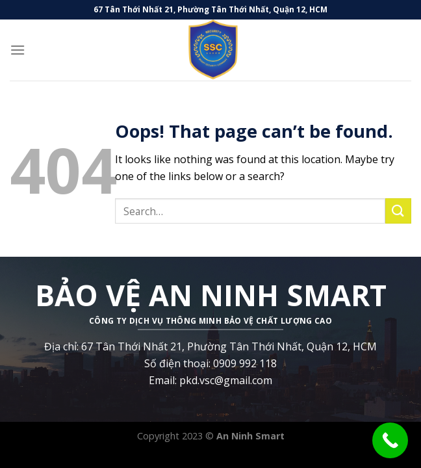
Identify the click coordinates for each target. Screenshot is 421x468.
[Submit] (398, 211)
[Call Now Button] (390, 440)
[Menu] (17, 50)
